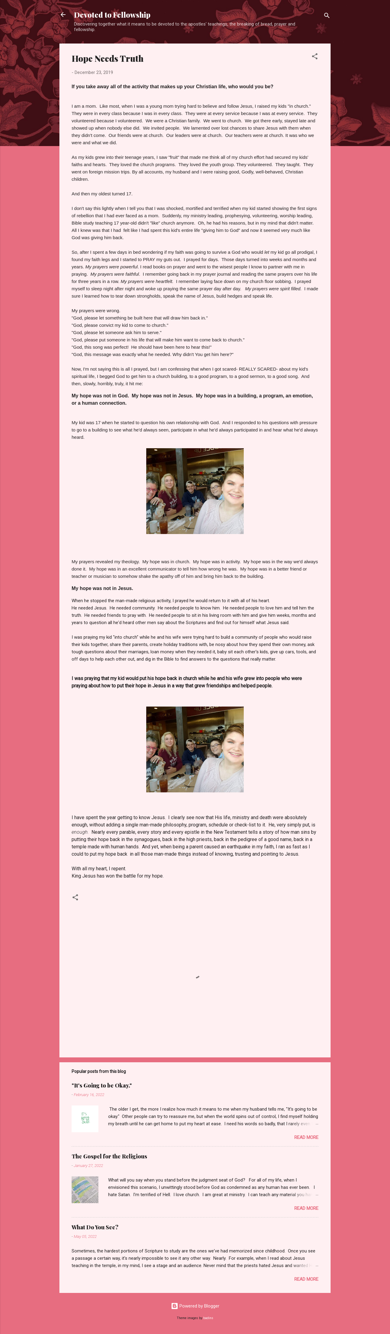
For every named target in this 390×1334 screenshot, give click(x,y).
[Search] (327, 16)
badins (208, 1318)
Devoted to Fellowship (112, 14)
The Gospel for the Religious (109, 1156)
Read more (306, 1137)
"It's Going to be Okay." (102, 1085)
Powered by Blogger (195, 1306)
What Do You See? (95, 1227)
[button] (314, 57)
